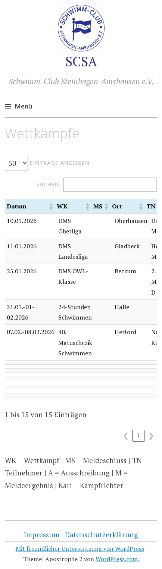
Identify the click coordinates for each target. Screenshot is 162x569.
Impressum (41, 534)
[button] (51, 206)
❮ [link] (126, 435)
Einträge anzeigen (60, 162)
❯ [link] (151, 435)
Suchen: (48, 184)
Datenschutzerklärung (101, 534)
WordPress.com (117, 559)
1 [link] (138, 435)
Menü (23, 106)
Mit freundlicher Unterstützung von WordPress (80, 548)
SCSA (81, 61)
